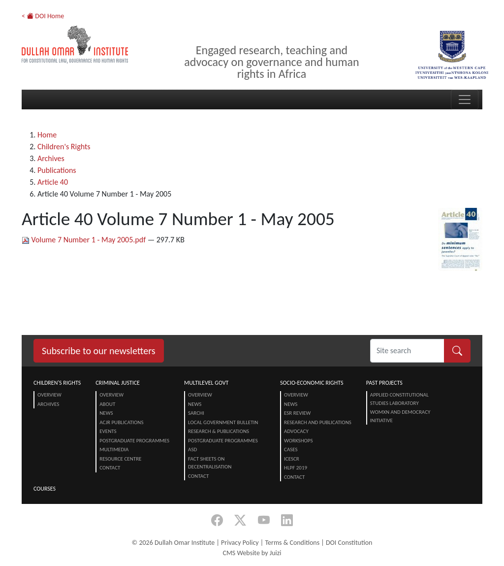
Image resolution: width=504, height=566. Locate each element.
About (107, 404)
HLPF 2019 (295, 468)
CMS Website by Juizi (251, 553)
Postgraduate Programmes (134, 440)
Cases (291, 449)
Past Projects (384, 382)
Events (107, 431)
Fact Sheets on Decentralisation (209, 463)
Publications (56, 170)
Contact (109, 468)
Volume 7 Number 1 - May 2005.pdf (85, 239)
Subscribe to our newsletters (99, 351)
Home (47, 134)
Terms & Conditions (292, 542)
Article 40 (52, 182)
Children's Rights (64, 146)
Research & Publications (218, 431)
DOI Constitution (349, 542)
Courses (44, 488)
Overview (49, 395)
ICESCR (291, 459)
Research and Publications (317, 422)
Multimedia (113, 449)
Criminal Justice (117, 382)
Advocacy (296, 431)
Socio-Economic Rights (311, 382)
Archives (50, 158)
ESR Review (297, 413)
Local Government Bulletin (223, 422)
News (106, 413)
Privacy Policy (240, 542)
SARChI (196, 413)
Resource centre (120, 459)
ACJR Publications (121, 422)
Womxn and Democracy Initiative (400, 416)
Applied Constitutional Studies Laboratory (399, 399)
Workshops (298, 440)
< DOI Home (43, 16)
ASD (192, 449)
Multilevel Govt (206, 382)
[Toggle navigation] (464, 99)
